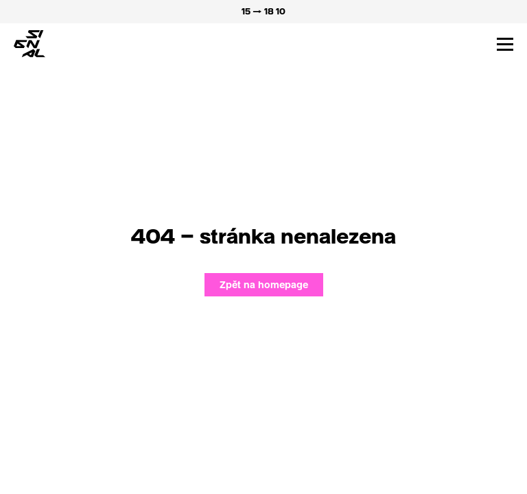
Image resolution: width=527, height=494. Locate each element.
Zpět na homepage (264, 284)
